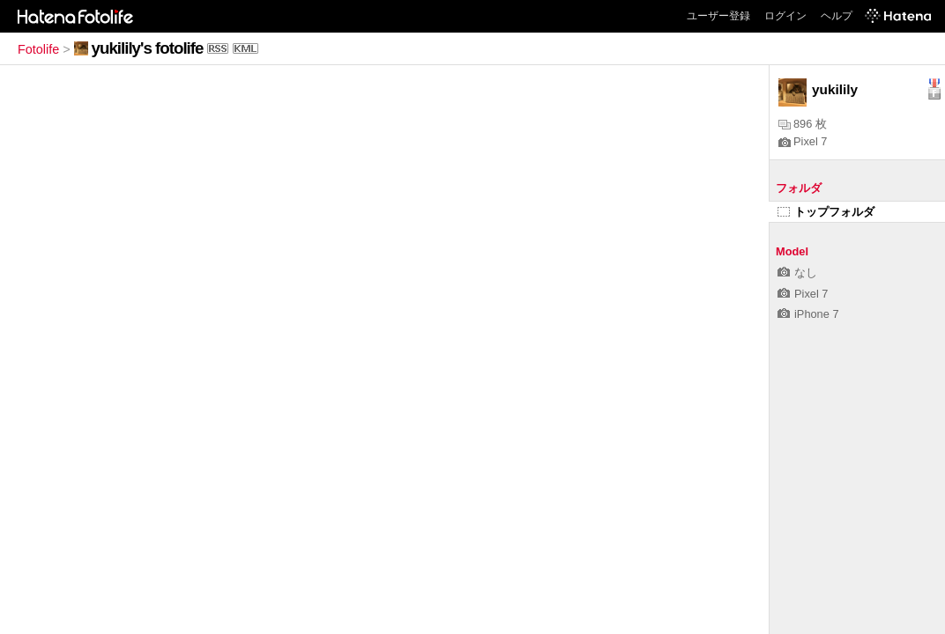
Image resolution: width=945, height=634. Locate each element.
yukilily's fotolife (148, 48)
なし (797, 272)
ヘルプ (836, 16)
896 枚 (802, 123)
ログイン (785, 16)
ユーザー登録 (718, 16)
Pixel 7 (802, 141)
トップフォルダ (826, 211)
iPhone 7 (808, 314)
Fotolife (38, 49)
